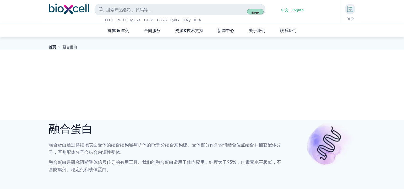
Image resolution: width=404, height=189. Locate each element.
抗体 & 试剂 (118, 31)
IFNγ (186, 20)
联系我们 (288, 31)
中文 (284, 10)
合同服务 (152, 31)
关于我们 (257, 31)
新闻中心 (225, 31)
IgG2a (135, 20)
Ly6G (174, 20)
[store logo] (69, 9)
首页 (52, 47)
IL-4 (197, 20)
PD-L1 (122, 20)
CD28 (162, 20)
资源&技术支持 (189, 31)
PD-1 (109, 20)
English (298, 10)
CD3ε (148, 20)
